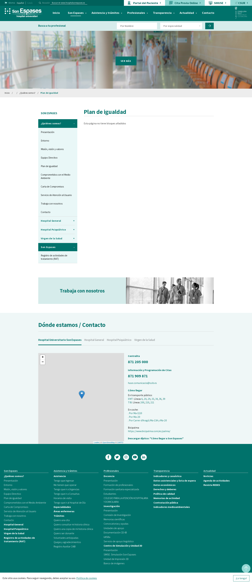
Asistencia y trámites (105, 13)
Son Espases (76, 13)
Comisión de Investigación (117, 515)
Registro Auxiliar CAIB (65, 546)
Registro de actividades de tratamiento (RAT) (54, 257)
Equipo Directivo (49, 157)
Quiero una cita (62, 520)
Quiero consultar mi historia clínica (71, 524)
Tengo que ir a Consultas (66, 494)
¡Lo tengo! (241, 578)
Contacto (208, 13)
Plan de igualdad (49, 93)
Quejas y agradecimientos (67, 542)
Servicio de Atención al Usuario (56, 195)
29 (149, 399)
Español (20, 3)
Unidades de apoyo (114, 528)
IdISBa (107, 537)
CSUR (241, 3)
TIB (130, 402)
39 (164, 399)
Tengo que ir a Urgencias (66, 489)
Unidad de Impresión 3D (116, 559)
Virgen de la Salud (144, 346)
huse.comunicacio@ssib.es (142, 383)
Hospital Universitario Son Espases (59, 346)
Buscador (46, 2)
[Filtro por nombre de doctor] (137, 26)
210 (147, 402)
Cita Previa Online (186, 3)
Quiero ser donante (64, 533)
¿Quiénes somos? (27, 93)
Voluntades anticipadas (66, 538)
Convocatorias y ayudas (116, 523)
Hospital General (94, 346)
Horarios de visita (63, 498)
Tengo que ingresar (64, 480)
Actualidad (187, 13)
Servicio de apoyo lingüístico (119, 541)
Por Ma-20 (134, 417)
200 (142, 402)
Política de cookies (86, 578)
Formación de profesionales (118, 485)
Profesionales (136, 13)
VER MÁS (126, 60)
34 (156, 399)
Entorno (45, 140)
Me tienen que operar (65, 485)
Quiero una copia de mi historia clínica (73, 529)
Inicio (56, 13)
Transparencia (162, 13)
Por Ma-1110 (135, 413)
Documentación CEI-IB (115, 532)
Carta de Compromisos (52, 186)
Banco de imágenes (114, 563)
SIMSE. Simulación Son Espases (120, 554)
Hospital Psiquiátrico (119, 346)
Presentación (47, 132)
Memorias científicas (114, 519)
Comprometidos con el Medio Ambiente (55, 176)
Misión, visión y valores (52, 149)
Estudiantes (110, 494)
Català (29, 3)
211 (152, 402)
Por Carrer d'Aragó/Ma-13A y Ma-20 (148, 420)
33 (153, 399)
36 (160, 399)
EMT (130, 399)
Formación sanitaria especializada (121, 489)
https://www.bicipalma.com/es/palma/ (149, 431)
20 (145, 399)
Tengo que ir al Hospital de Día (70, 502)
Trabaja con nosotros (52, 203)
